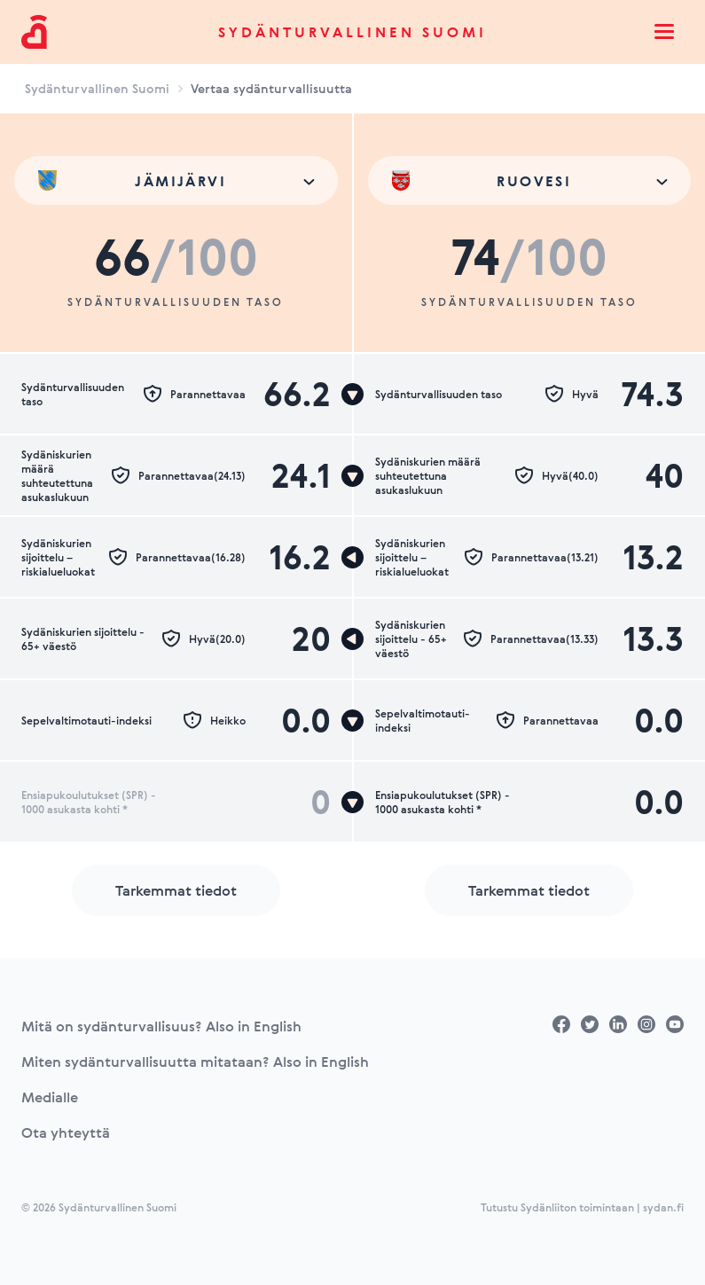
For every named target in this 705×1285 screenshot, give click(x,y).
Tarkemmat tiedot (176, 890)
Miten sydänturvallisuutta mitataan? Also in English (195, 1061)
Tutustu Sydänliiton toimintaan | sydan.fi (582, 1207)
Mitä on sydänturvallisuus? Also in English (161, 1026)
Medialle (49, 1097)
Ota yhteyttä (65, 1132)
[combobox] (176, 180)
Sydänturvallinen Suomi (352, 32)
